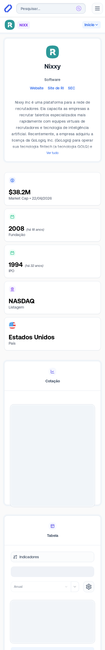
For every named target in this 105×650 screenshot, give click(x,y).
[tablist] (52, 376)
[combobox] (51, 8)
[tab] (52, 376)
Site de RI (56, 88)
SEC (71, 88)
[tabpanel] (52, 456)
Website (37, 88)
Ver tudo (52, 153)
